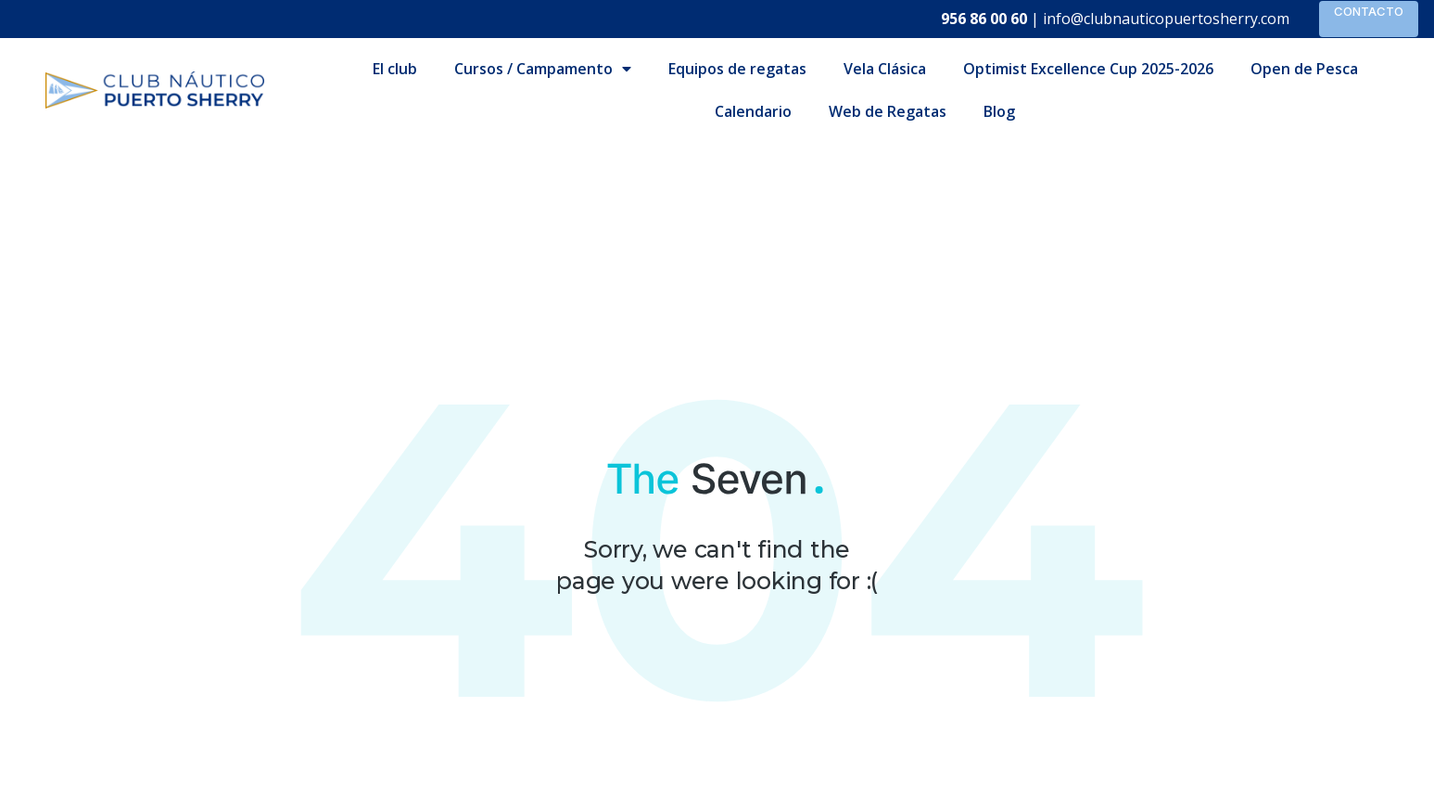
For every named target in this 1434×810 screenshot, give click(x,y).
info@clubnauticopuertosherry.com (1166, 18)
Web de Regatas (887, 111)
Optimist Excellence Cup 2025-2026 (1088, 68)
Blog (999, 111)
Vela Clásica (885, 68)
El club (395, 68)
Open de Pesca (1304, 68)
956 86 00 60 (984, 18)
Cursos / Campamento (542, 68)
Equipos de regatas (737, 68)
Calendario (753, 111)
